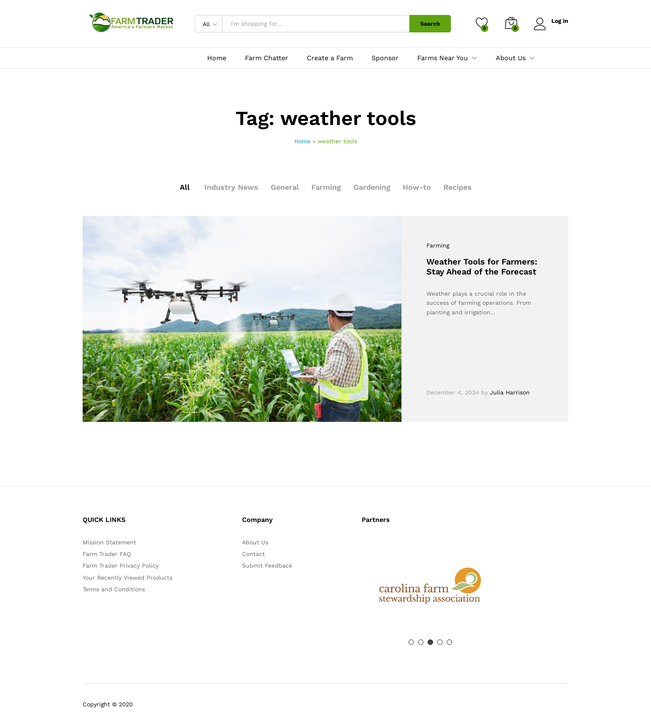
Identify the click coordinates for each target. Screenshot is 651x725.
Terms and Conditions (114, 589)
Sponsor (385, 58)
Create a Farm (330, 58)
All (185, 187)
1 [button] (411, 642)
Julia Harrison (510, 392)
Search (430, 23)
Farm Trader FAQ (107, 554)
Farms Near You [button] (442, 58)
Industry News (231, 187)
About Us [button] (511, 58)
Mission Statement (109, 542)
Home (216, 58)
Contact (253, 554)
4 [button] (440, 642)
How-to (417, 187)
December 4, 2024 (452, 392)
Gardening (371, 187)
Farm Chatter (266, 58)
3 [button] (430, 642)
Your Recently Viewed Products (127, 577)
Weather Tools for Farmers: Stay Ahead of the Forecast (481, 267)
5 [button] (449, 642)
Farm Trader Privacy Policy (121, 565)
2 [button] (420, 642)
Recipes (457, 187)
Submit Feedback (267, 565)
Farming (326, 187)
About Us (255, 542)
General (285, 187)
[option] (430, 586)
